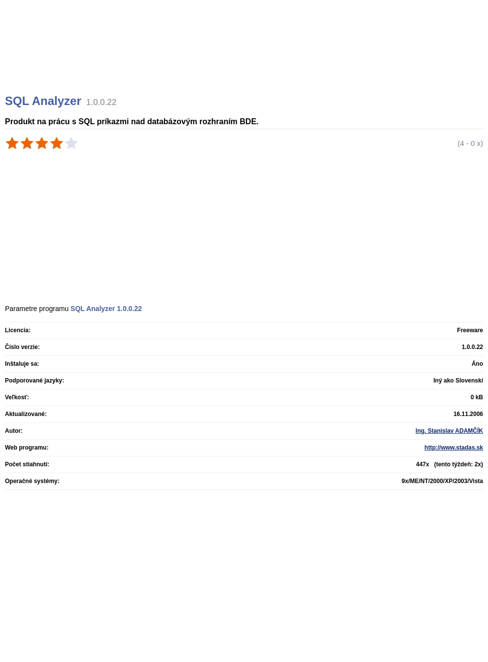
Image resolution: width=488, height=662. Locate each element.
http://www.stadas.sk (453, 447)
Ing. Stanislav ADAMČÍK (449, 430)
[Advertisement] (245, 59)
